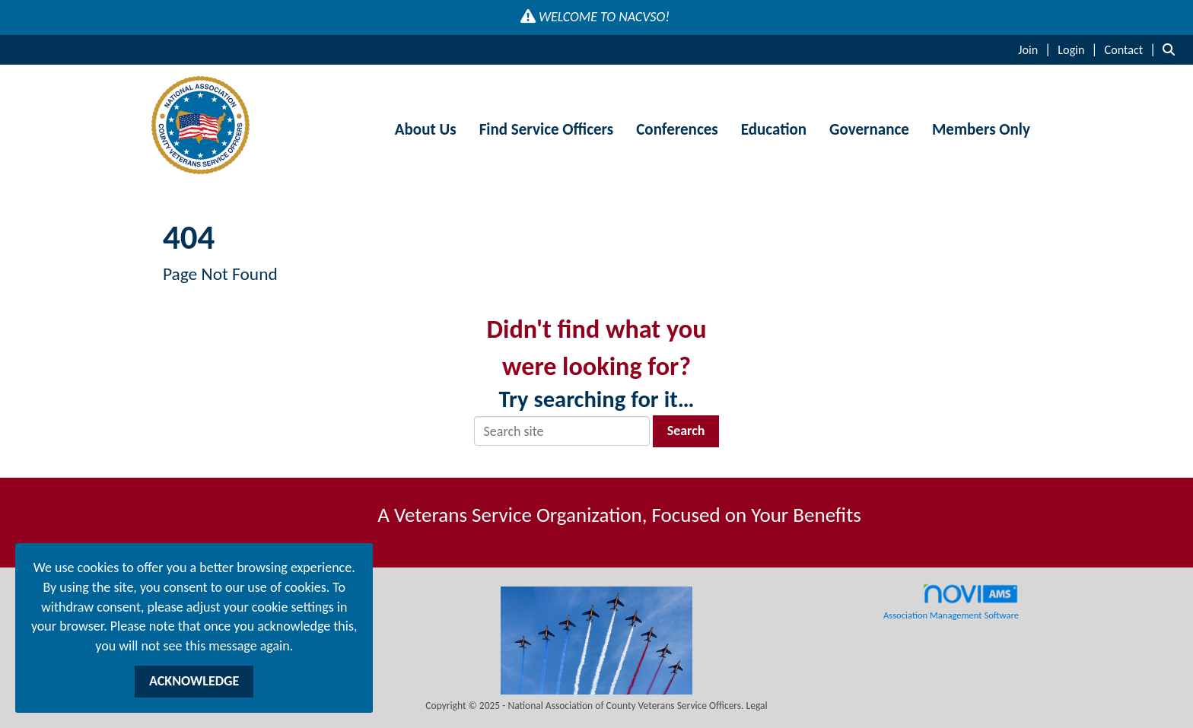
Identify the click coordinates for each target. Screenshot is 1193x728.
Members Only (981, 129)
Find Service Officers (546, 129)
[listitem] (1036, 49)
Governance (869, 129)
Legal (757, 705)
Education (773, 129)
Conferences (676, 129)
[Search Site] (1172, 49)
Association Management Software (951, 602)
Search (686, 430)
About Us (426, 129)
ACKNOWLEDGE (194, 680)
